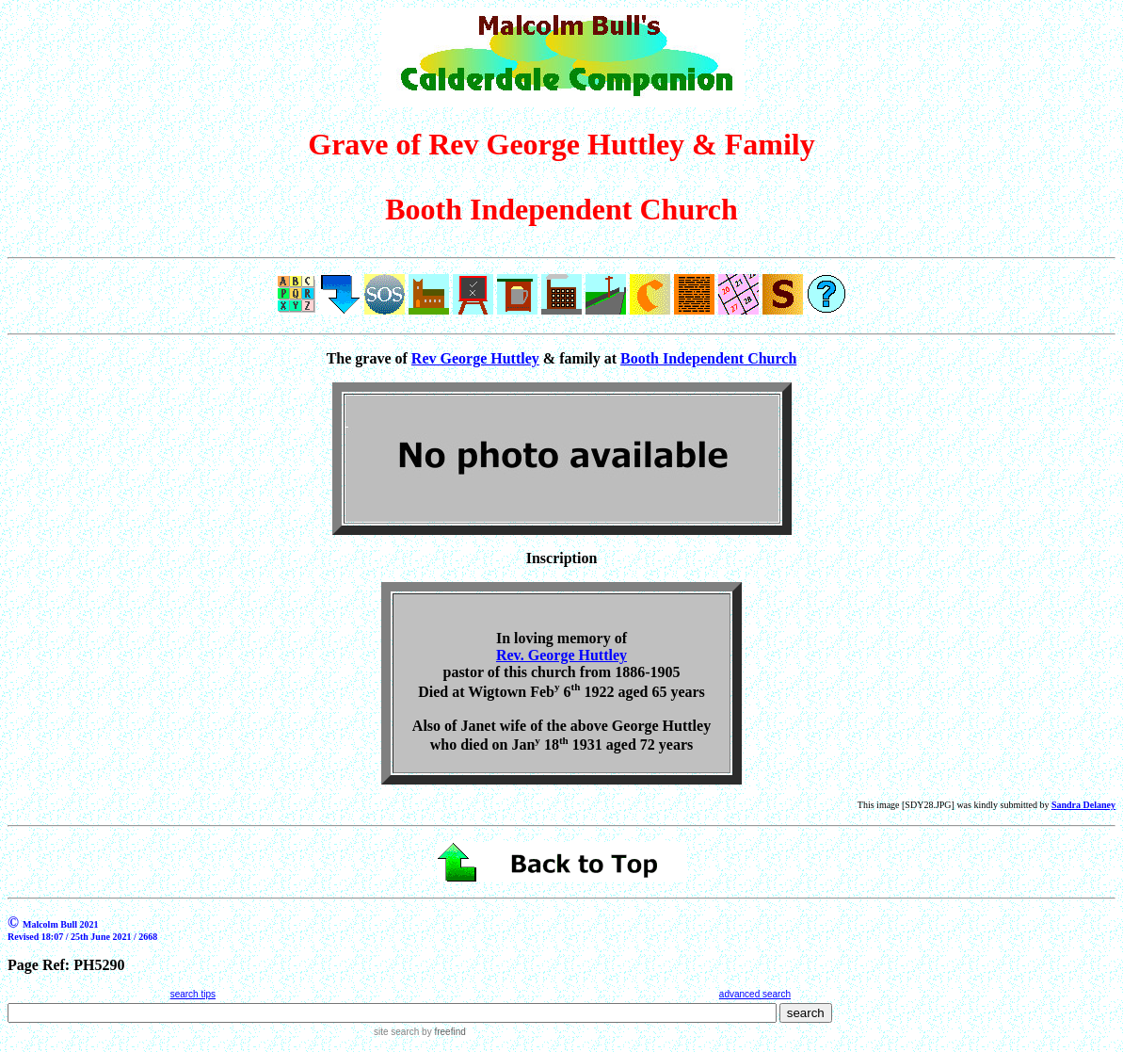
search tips (193, 994)
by (442, 1032)
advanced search (755, 994)
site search (396, 1032)
